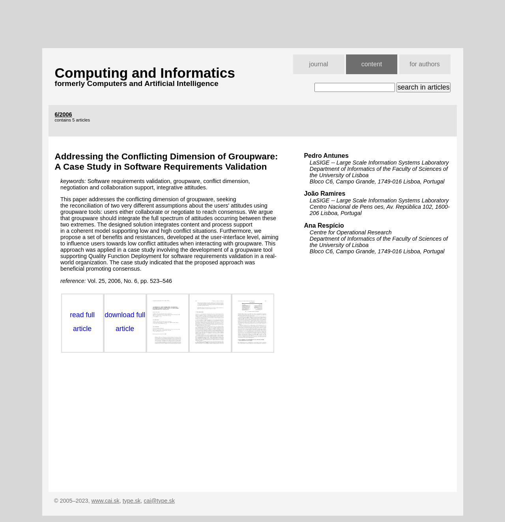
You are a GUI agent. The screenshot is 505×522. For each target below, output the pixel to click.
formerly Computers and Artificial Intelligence (137, 83)
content (371, 64)
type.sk (132, 501)
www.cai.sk (106, 501)
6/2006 (63, 114)
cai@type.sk (159, 501)
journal (318, 64)
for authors (425, 64)
